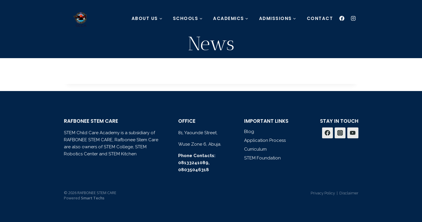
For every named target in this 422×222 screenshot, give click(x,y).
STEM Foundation (262, 158)
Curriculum (255, 149)
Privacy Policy (323, 193)
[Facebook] (342, 18)
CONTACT (320, 18)
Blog (249, 131)
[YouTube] (352, 133)
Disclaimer (348, 193)
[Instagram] (353, 18)
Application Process (265, 140)
